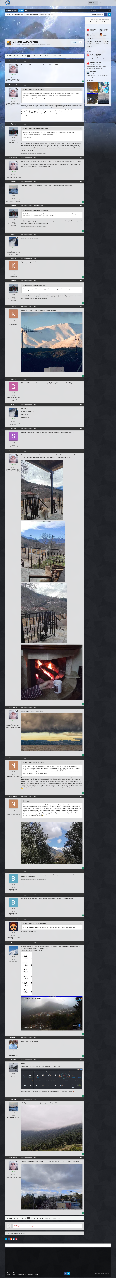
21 (43, 55)
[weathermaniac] (13, 919)
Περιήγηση (93, 4)
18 (34, 55)
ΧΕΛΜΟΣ (13, 234)
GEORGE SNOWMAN (94, 29)
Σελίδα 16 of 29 (57, 55)
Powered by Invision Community (102, 1273)
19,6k (13, 251)
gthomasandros (19, 44)
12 (17, 55)
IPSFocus (15, 1272)
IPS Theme (9, 1272)
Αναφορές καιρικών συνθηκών (43, 44)
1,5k (13, 1054)
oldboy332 (13, 181)
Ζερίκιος (39, 89)
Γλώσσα (9, 1274)
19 (37, 55)
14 (22, 55)
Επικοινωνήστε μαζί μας (33, 1274)
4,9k (13, 959)
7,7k (13, 198)
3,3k (13, 140)
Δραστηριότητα (105, 4)
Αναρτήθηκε (28, 61)
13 (19, 55)
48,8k (13, 935)
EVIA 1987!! (13, 1037)
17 (31, 55)
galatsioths (13, 379)
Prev (10, 55)
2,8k (13, 395)
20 (40, 55)
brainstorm (13, 871)
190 (13, 774)
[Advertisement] (34, 28)
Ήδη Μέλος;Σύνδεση (11, 10)
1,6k (13, 887)
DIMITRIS (13, 1059)
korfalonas (13, 258)
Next (46, 55)
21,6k (13, 77)
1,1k (13, 275)
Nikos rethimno (13, 758)
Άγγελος (13, 943)
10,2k (13, 1076)
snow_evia (13, 428)
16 (28, 55)
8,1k (13, 445)
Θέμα (14, 1274)
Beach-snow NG (13, 61)
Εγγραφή (21, 10)
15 (25, 55)
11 (14, 55)
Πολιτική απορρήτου (21, 1274)
